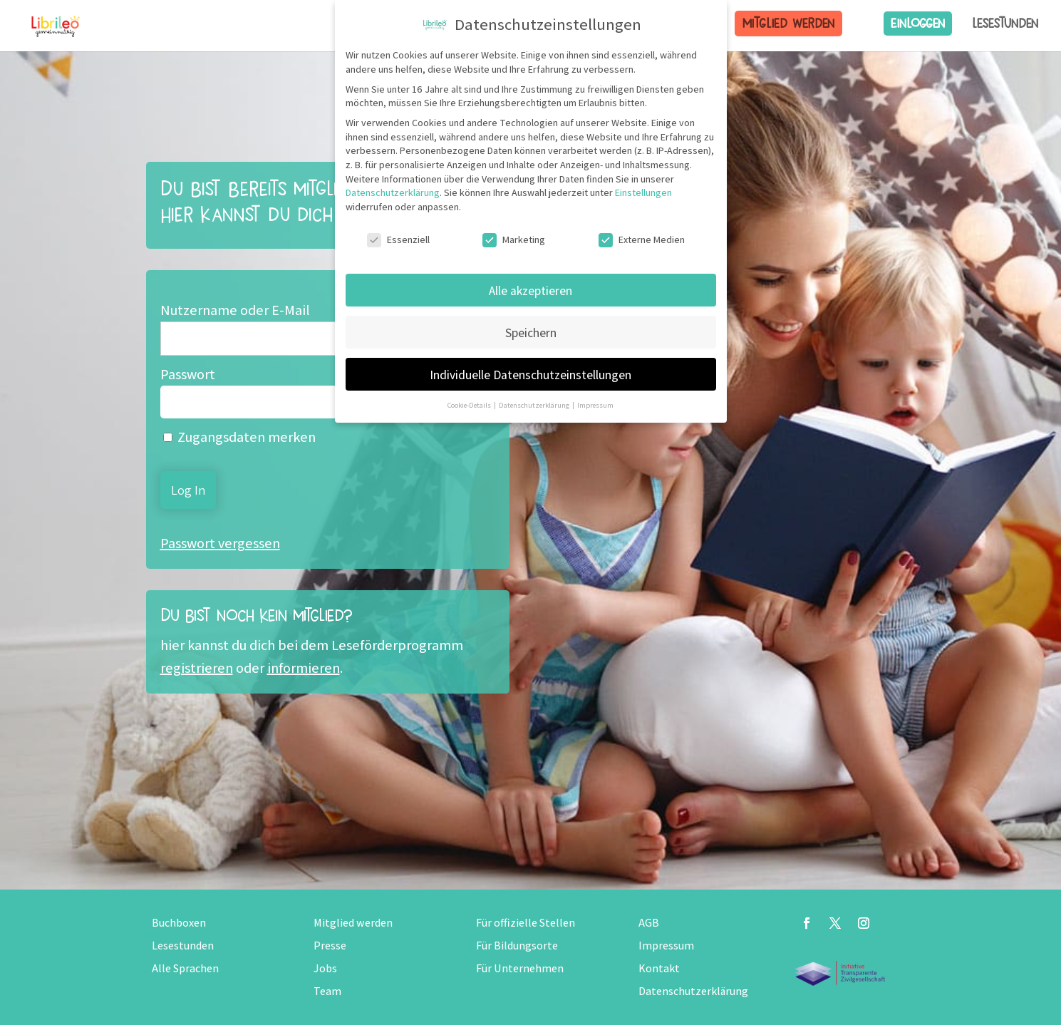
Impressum (666, 945)
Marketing (513, 240)
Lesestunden (1005, 24)
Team (327, 991)
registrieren (196, 668)
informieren (303, 668)
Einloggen (918, 23)
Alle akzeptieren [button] (530, 290)
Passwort (187, 374)
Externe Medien (642, 240)
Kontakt (659, 968)
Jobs (325, 968)
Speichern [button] (531, 332)
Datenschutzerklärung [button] (535, 405)
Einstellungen (643, 192)
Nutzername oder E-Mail (235, 310)
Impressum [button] (595, 405)
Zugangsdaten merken (239, 437)
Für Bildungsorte (517, 945)
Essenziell (398, 240)
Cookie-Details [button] (469, 405)
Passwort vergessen (220, 543)
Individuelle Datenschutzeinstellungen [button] (530, 374)
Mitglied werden (788, 23)
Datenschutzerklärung (693, 991)
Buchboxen (179, 922)
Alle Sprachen (185, 968)
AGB (648, 922)
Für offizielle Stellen (525, 922)
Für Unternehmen (520, 968)
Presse (330, 945)
